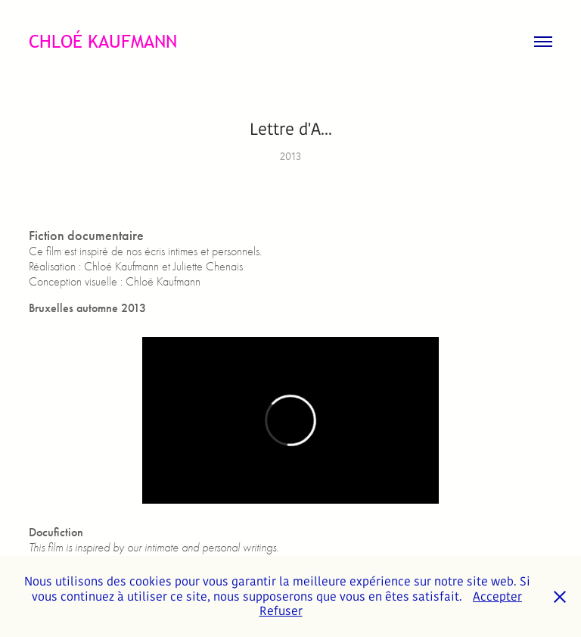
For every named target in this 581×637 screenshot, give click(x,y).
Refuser (281, 611)
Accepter (497, 596)
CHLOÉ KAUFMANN (103, 41)
